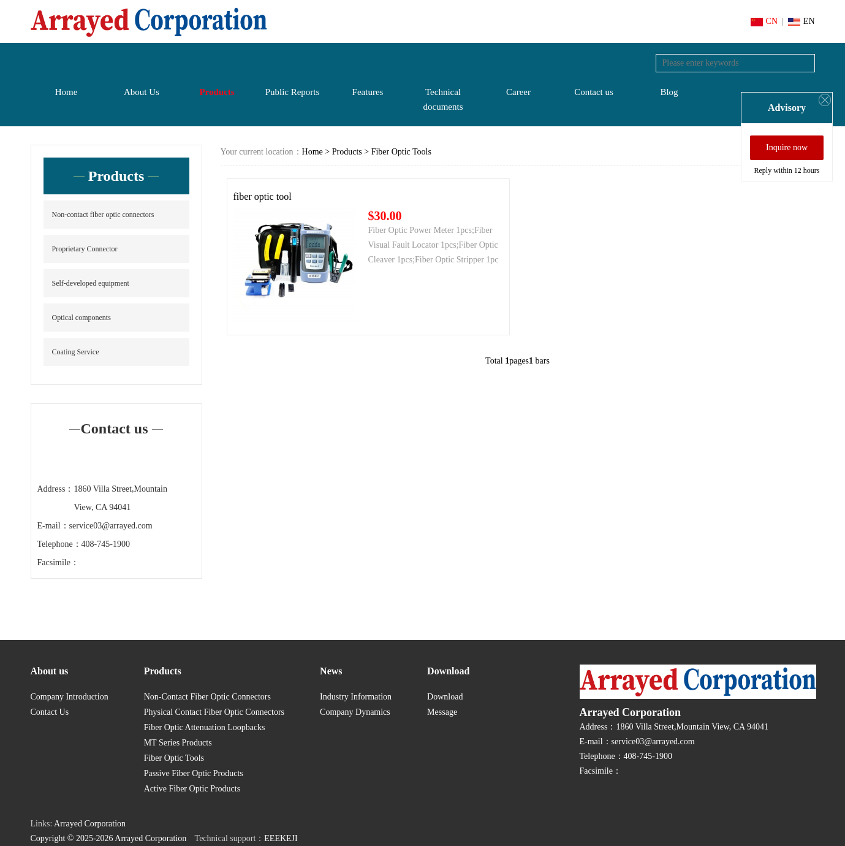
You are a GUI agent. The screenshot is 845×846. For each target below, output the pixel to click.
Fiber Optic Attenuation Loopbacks (204, 727)
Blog (669, 92)
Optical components (81, 317)
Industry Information (356, 696)
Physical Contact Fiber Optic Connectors (214, 712)
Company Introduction (69, 696)
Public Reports (292, 92)
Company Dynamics (355, 712)
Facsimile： (58, 562)
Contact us (593, 92)
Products (216, 92)
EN (801, 21)
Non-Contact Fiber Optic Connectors (207, 696)
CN (764, 21)
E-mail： (53, 525)
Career (518, 92)
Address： (55, 489)
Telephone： (59, 544)
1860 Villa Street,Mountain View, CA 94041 (120, 498)
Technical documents (443, 99)
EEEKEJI (280, 838)
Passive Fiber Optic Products (193, 773)
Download (445, 696)
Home (66, 92)
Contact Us (50, 712)
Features (368, 92)
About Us (141, 92)
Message (442, 712)
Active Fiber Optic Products (192, 788)
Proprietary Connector (85, 249)
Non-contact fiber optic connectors (103, 214)
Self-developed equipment (90, 283)
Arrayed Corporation (90, 823)
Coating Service (75, 352)
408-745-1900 (105, 544)
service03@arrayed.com (111, 525)
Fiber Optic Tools (401, 151)
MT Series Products (178, 742)
